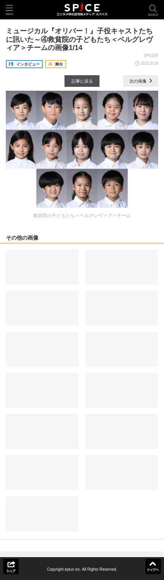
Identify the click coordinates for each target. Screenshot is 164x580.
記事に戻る (82, 81)
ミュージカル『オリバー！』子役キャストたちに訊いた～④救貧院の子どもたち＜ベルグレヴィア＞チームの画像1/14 (79, 39)
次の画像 (140, 81)
